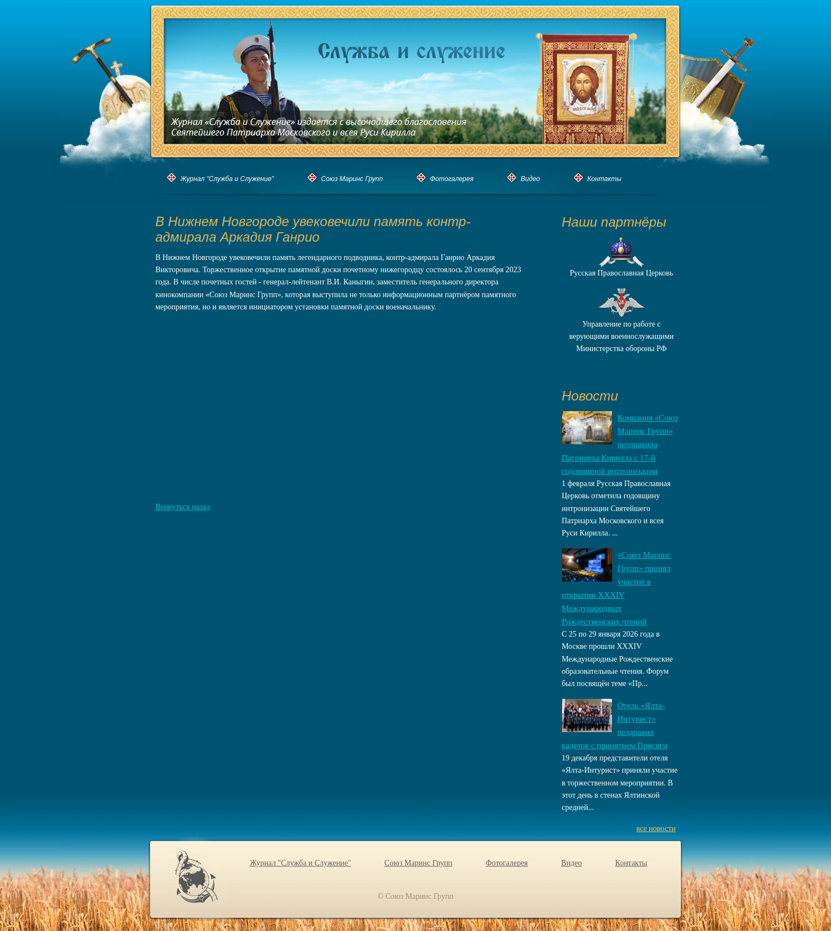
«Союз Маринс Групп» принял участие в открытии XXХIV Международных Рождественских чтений (616, 588)
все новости (656, 828)
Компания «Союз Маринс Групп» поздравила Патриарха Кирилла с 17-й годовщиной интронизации (620, 444)
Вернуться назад (183, 507)
